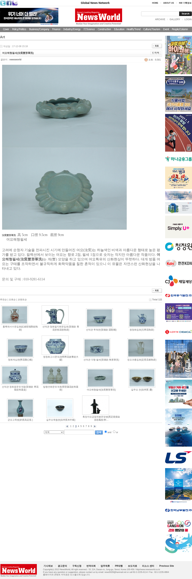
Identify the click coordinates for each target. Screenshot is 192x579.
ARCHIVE (160, 19)
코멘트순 (22, 299)
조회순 (12, 299)
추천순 (3, 299)
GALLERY (175, 19)
